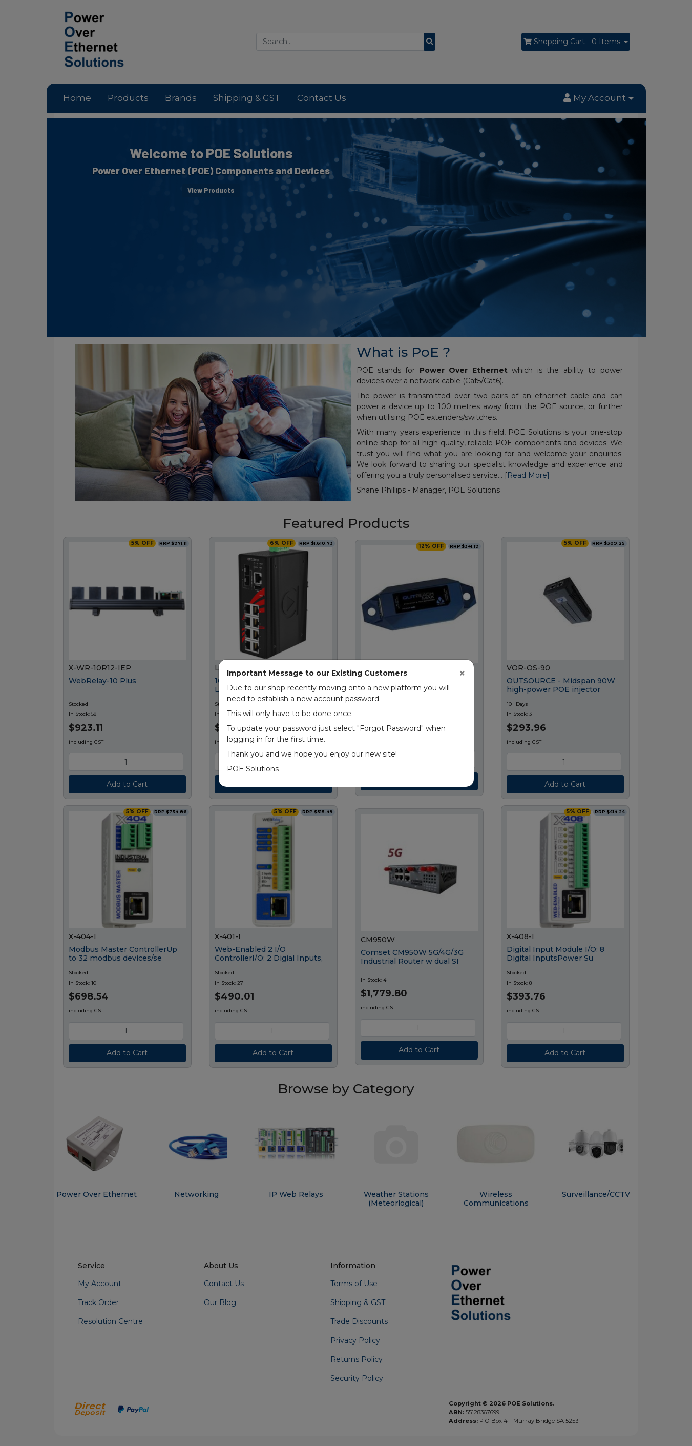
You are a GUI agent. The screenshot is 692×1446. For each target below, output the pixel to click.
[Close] (462, 673)
